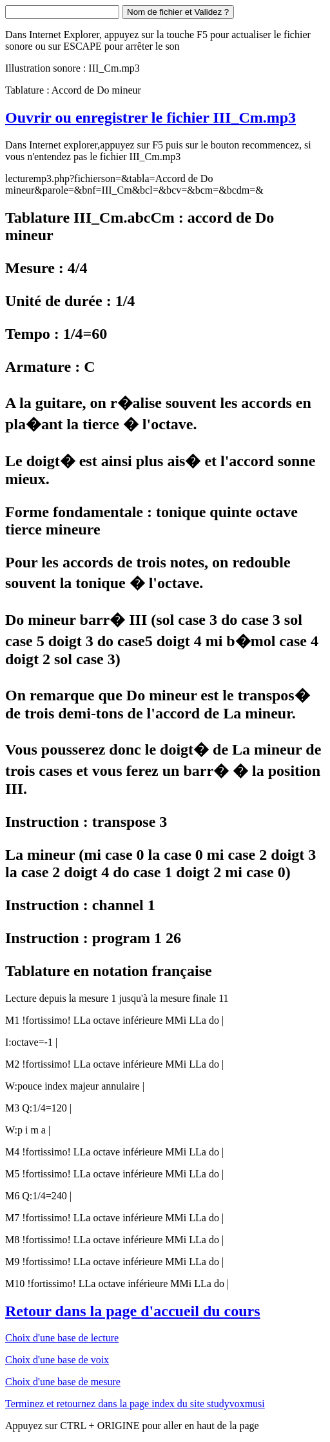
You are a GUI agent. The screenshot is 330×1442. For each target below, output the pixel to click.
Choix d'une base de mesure (63, 1381)
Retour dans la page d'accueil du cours (132, 1311)
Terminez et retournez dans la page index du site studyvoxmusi (135, 1403)
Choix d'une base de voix (57, 1359)
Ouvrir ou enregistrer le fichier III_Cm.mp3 (150, 117)
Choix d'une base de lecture (62, 1337)
